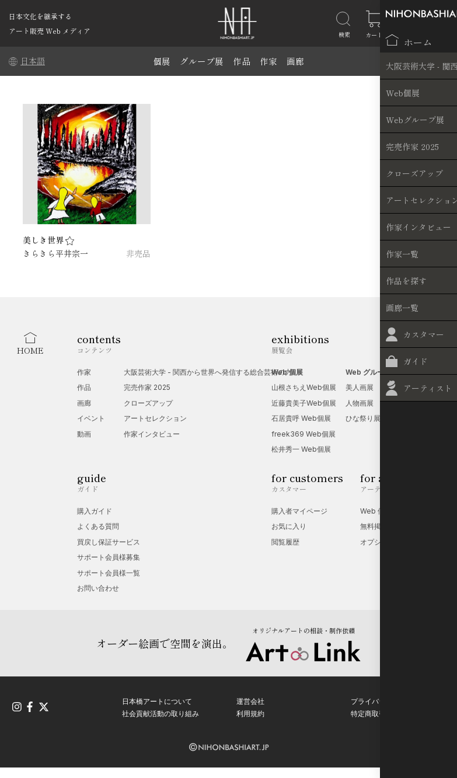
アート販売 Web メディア (49, 31)
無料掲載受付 (381, 526)
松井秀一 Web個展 (301, 449)
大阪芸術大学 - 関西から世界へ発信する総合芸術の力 (208, 372)
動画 (84, 434)
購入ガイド (94, 511)
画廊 (295, 61)
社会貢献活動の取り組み (160, 711)
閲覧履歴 (285, 542)
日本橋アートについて (157, 699)
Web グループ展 (372, 372)
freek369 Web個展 (303, 434)
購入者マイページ (299, 511)
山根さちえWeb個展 (303, 387)
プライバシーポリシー (386, 699)
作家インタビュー (152, 434)
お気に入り (288, 526)
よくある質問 (98, 526)
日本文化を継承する (40, 16)
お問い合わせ (98, 588)
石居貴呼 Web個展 (301, 418)
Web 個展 (287, 372)
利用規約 (250, 711)
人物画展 (360, 403)
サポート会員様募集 (108, 557)
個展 (161, 61)
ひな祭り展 (363, 418)
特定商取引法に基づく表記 (393, 711)
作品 (241, 61)
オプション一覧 (384, 542)
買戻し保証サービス (108, 542)
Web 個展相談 (383, 511)
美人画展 (360, 387)
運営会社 (250, 699)
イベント (91, 418)
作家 (268, 61)
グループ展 (202, 61)
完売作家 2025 (147, 387)
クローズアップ (148, 403)
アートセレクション (155, 418)
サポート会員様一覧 (108, 572)
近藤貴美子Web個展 (303, 403)
